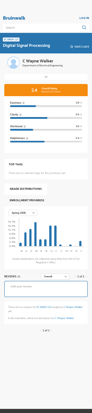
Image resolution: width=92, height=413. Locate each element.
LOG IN (84, 18)
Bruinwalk (14, 18)
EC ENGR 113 (44, 307)
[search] (42, 27)
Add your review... (21, 286)
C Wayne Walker (73, 307)
